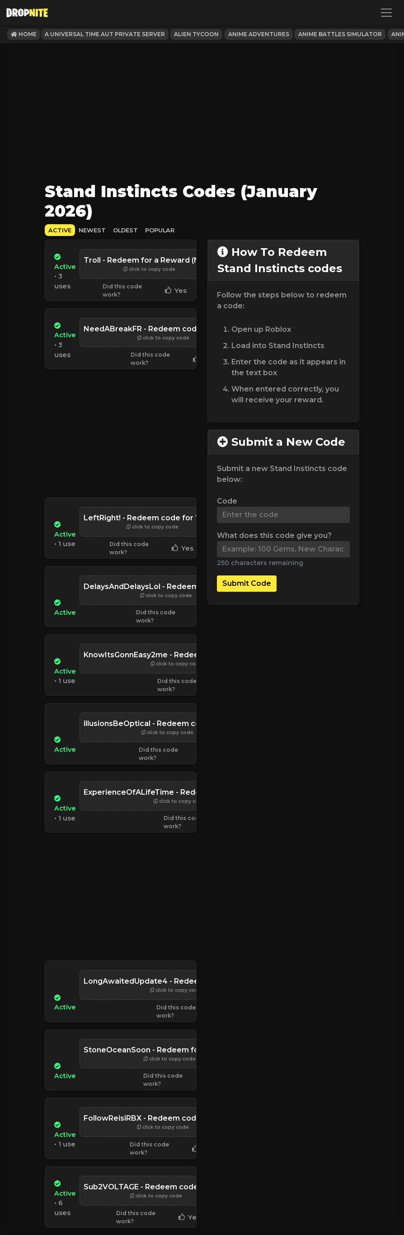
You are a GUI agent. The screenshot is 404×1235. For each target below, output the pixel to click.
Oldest (125, 230)
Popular (159, 230)
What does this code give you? (274, 535)
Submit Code (246, 583)
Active (59, 230)
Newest (92, 230)
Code (227, 501)
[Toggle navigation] (386, 12)
